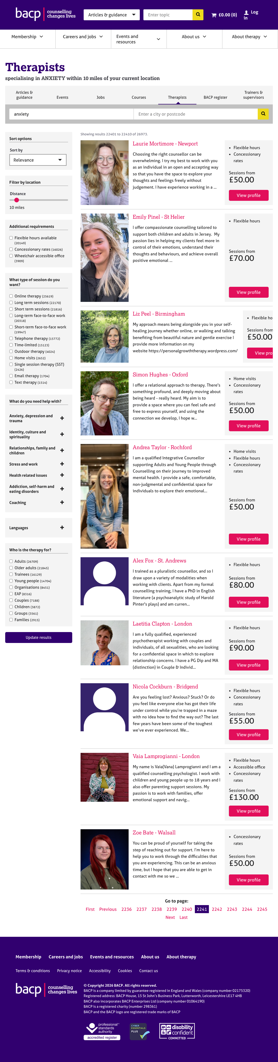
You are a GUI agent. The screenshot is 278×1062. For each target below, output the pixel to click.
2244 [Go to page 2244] (247, 909)
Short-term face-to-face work (37, 329)
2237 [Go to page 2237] (141, 909)
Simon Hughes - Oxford (160, 374)
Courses (138, 99)
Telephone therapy (34, 338)
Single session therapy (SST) (36, 366)
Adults (23, 561)
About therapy (246, 36)
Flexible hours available (33, 240)
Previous (108, 909)
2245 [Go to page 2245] (262, 909)
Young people (30, 580)
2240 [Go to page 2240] (187, 909)
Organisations (29, 587)
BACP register (215, 99)
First (90, 909)
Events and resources (127, 39)
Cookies (125, 970)
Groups (23, 613)
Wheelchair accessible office (36, 258)
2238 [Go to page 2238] (156, 909)
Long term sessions (35, 302)
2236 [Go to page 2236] (126, 909)
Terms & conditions (33, 970)
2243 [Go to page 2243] (232, 909)
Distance (18, 193)
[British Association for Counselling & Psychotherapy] (46, 14)
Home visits (27, 357)
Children (24, 606)
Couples (24, 600)
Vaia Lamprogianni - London (166, 756)
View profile (249, 195)
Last (184, 917)
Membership (23, 36)
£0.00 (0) (228, 14)
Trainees (25, 574)
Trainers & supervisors (253, 97)
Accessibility (100, 970)
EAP (20, 593)
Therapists (177, 99)
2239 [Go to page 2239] (172, 909)
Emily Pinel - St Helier (159, 217)
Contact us (148, 970)
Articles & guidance (24, 97)
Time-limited (29, 344)
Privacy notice (69, 970)
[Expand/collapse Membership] (41, 36)
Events (62, 99)
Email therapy (29, 375)
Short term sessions (35, 309)
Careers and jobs (79, 36)
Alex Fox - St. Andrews (159, 560)
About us (191, 36)
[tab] (38, 418)
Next (170, 917)
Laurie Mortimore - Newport (165, 143)
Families (24, 619)
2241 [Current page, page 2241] (202, 909)
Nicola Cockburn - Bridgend (165, 686)
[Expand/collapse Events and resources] (158, 39)
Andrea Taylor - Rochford (162, 447)
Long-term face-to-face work (37, 318)
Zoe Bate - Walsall (154, 832)
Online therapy (31, 296)
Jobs (100, 99)
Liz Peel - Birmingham (159, 313)
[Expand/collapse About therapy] (265, 36)
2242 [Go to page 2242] (217, 909)
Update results (38, 637)
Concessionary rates (36, 249)
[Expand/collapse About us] (204, 36)
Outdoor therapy (32, 351)
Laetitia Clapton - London (162, 623)
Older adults (29, 567)
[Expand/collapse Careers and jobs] (101, 36)
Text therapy (28, 382)
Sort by (16, 150)
